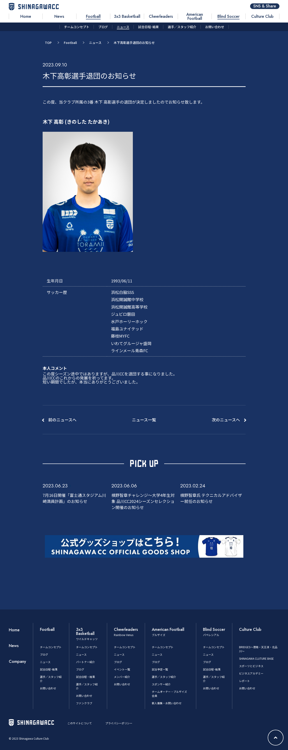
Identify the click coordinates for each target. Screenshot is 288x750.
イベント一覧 (122, 669)
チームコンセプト (51, 647)
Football (70, 42)
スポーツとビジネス (251, 666)
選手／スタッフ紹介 (164, 677)
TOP (48, 42)
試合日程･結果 (49, 669)
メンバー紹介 (122, 677)
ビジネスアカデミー (251, 673)
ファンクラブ (84, 703)
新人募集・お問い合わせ (167, 703)
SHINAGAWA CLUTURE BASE (256, 658)
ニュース (95, 42)
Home (14, 630)
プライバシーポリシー (118, 723)
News (14, 646)
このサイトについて (79, 723)
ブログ (44, 654)
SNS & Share (264, 6)
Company (17, 661)
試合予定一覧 (160, 669)
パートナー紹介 (85, 662)
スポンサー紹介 (161, 684)
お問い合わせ (48, 688)
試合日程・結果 (85, 677)
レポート (244, 681)
